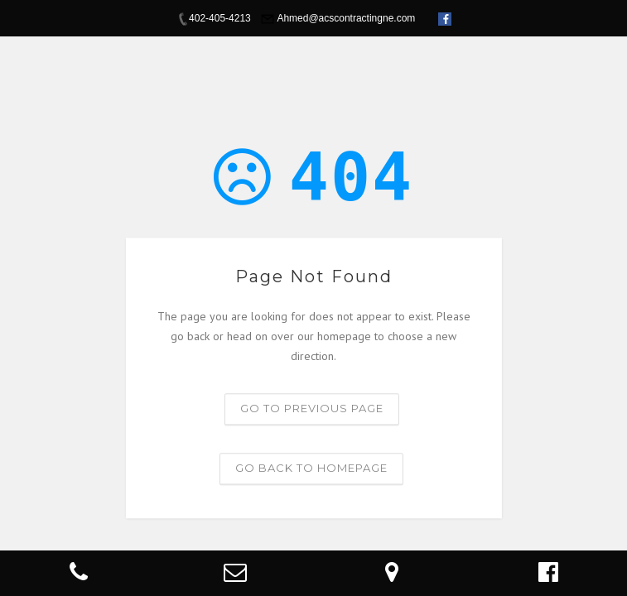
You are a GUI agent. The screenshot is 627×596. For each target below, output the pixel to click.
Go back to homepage (311, 468)
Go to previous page (311, 409)
